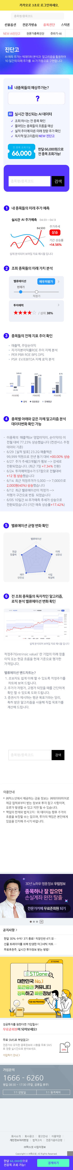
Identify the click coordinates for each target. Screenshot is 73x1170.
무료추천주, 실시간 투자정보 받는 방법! (26, 949)
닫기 (67, 5)
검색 (60, 16)
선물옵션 (10, 25)
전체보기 (69, 33)
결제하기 (53, 1163)
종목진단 (49, 25)
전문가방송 (29, 25)
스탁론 (65, 25)
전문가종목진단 (35, 33)
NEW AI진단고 (11, 33)
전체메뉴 (69, 16)
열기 (70, 1154)
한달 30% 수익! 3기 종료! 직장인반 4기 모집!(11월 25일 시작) (31, 938)
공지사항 (9, 930)
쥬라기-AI (56, 33)
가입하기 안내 (10, 1055)
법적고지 (37, 1140)
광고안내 (42, 1136)
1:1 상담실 (20, 1092)
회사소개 (16, 1136)
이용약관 (56, 1136)
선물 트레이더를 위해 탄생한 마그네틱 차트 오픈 (31, 944)
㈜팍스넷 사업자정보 (35, 1147)
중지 (41, 921)
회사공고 (29, 1136)
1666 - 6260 (23, 1078)
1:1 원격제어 (53, 1092)
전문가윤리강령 (54, 1140)
